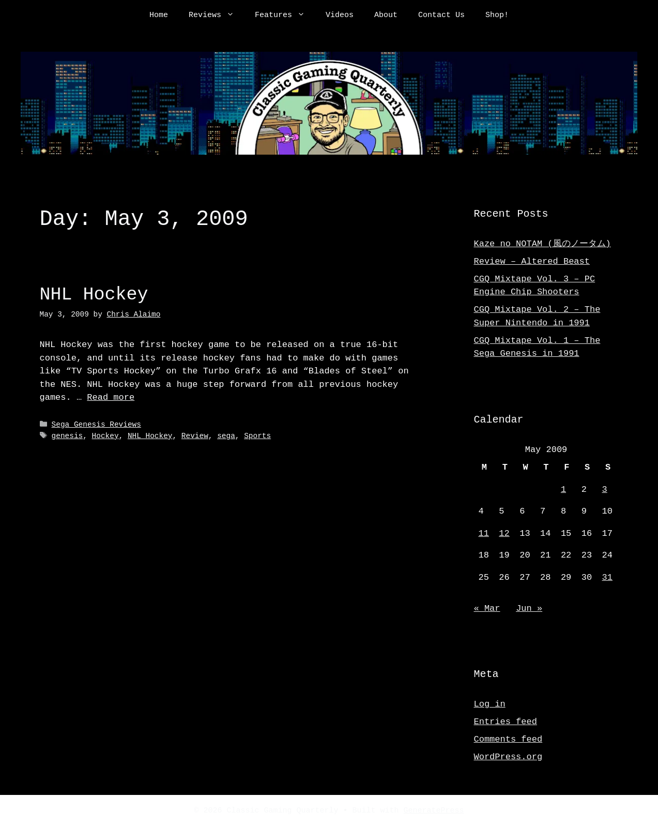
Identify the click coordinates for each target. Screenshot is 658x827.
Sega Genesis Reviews (96, 425)
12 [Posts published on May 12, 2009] (504, 533)
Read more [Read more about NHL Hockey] (110, 397)
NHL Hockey (94, 294)
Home (158, 15)
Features (285, 15)
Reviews (216, 15)
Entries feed (505, 722)
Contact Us (441, 15)
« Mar (487, 608)
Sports (257, 436)
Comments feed (508, 739)
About (385, 15)
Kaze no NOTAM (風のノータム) (542, 244)
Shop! (497, 15)
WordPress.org (508, 757)
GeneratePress (434, 811)
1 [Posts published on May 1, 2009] (563, 489)
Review (194, 436)
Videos (340, 15)
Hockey (105, 436)
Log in (490, 704)
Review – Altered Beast (532, 261)
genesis (67, 436)
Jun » (529, 608)
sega (226, 436)
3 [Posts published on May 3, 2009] (604, 489)
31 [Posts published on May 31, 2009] (607, 577)
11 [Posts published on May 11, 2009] (484, 533)
